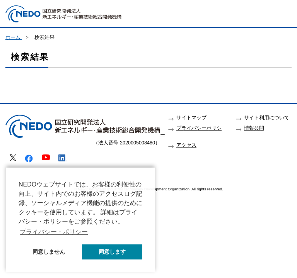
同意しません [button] (48, 252)
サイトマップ (191, 117)
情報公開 (254, 128)
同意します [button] (112, 252)
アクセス (186, 145)
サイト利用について (266, 117)
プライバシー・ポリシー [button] (54, 232)
